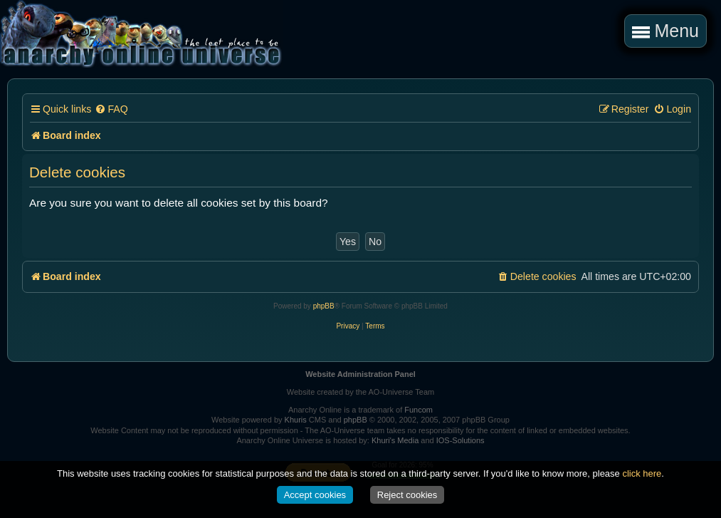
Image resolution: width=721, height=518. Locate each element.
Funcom (418, 409)
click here (641, 473)
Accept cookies (315, 494)
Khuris (296, 419)
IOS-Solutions (460, 440)
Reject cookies (407, 494)
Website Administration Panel (360, 374)
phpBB (324, 306)
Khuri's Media (395, 440)
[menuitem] (111, 109)
